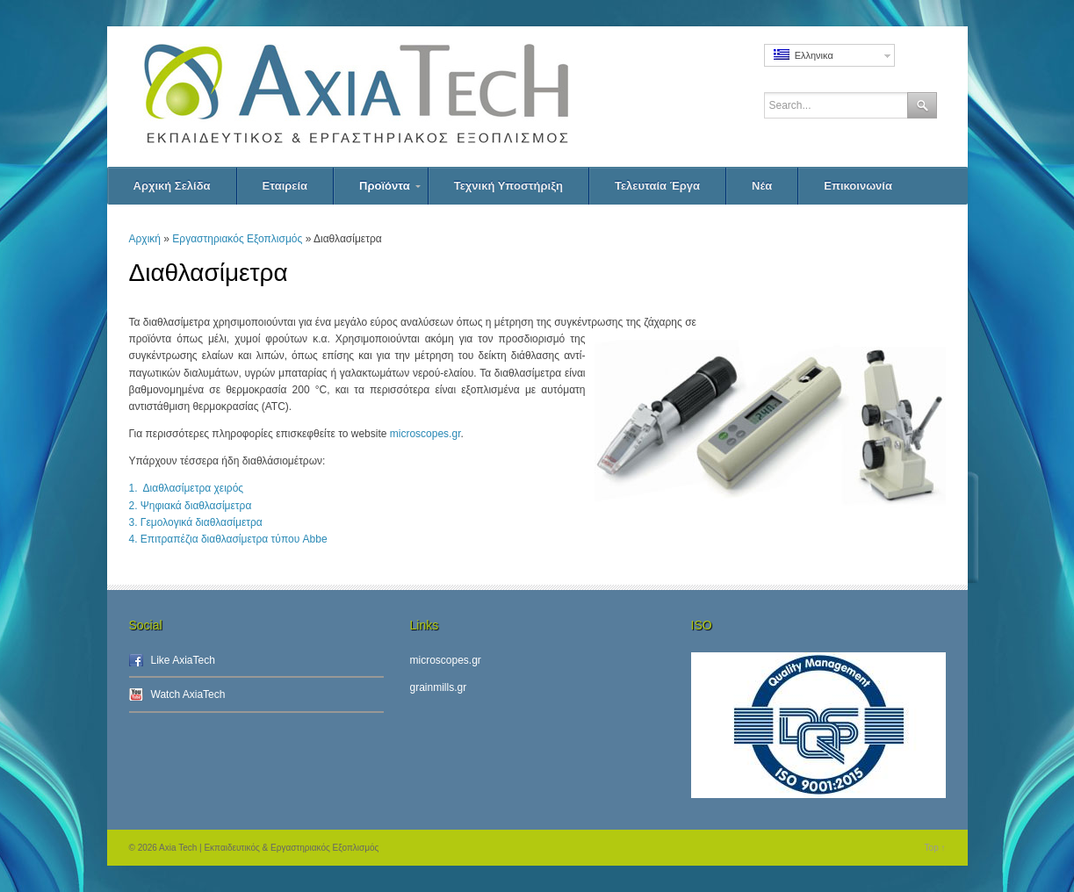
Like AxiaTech (183, 660)
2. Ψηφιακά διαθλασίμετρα (190, 506)
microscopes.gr (425, 434)
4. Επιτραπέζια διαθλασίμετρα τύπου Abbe (228, 539)
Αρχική (145, 239)
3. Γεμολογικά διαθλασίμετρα (196, 522)
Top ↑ (935, 847)
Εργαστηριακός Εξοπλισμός (237, 239)
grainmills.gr (438, 687)
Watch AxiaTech (188, 694)
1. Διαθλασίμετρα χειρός (186, 488)
